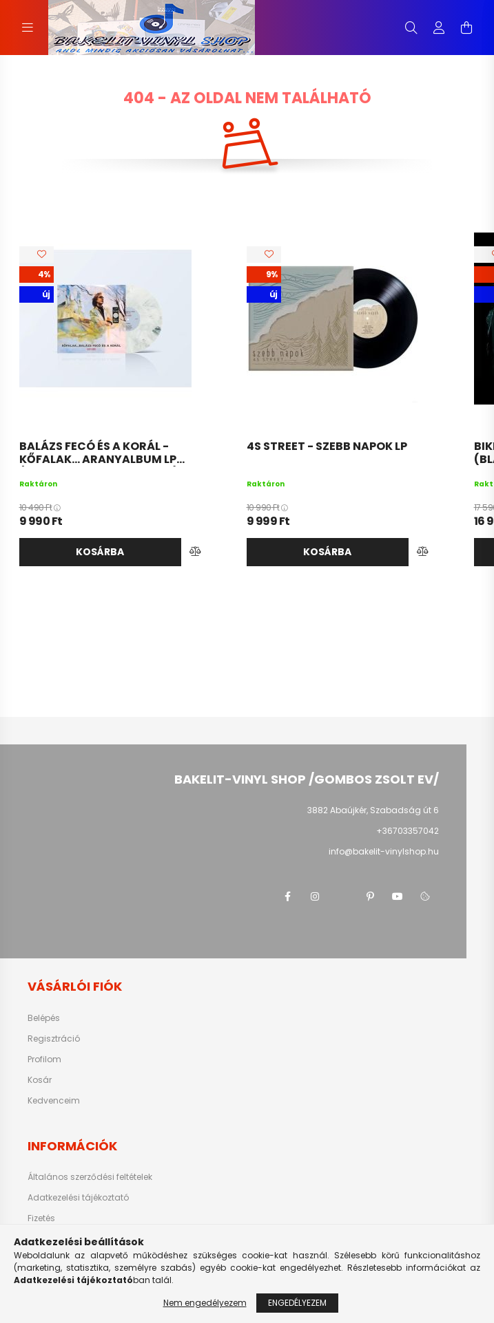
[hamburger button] (27, 27)
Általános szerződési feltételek (90, 1177)
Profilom (44, 1059)
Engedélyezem (297, 1303)
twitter (342, 896)
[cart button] (466, 27)
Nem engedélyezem (205, 1303)
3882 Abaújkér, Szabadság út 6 (373, 810)
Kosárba (100, 552)
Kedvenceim (54, 1101)
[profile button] (439, 27)
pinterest (370, 896)
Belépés (44, 1018)
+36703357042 (407, 831)
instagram (315, 896)
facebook (287, 896)
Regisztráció (54, 1039)
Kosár (40, 1080)
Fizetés (41, 1218)
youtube (397, 896)
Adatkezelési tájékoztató (78, 1198)
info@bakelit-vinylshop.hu (384, 851)
